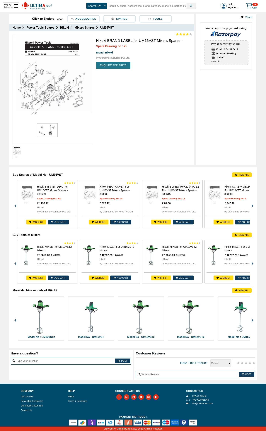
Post (122, 361)
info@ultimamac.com (202, 403)
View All (242, 175)
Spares (119, 18)
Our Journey (27, 396)
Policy (71, 396)
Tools (155, 18)
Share (248, 17)
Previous (14, 204)
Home (17, 27)
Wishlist (36, 222)
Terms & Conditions (77, 401)
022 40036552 (199, 396)
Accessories (83, 18)
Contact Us (26, 410)
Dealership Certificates (32, 401)
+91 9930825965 (200, 400)
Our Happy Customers (32, 405)
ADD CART (58, 222)
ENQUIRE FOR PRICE (113, 65)
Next (251, 204)
